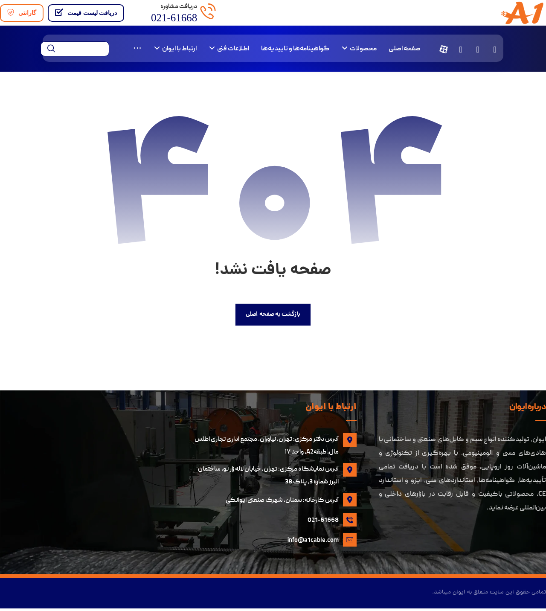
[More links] (137, 50)
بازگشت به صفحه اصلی (273, 315)
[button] (494, 49)
